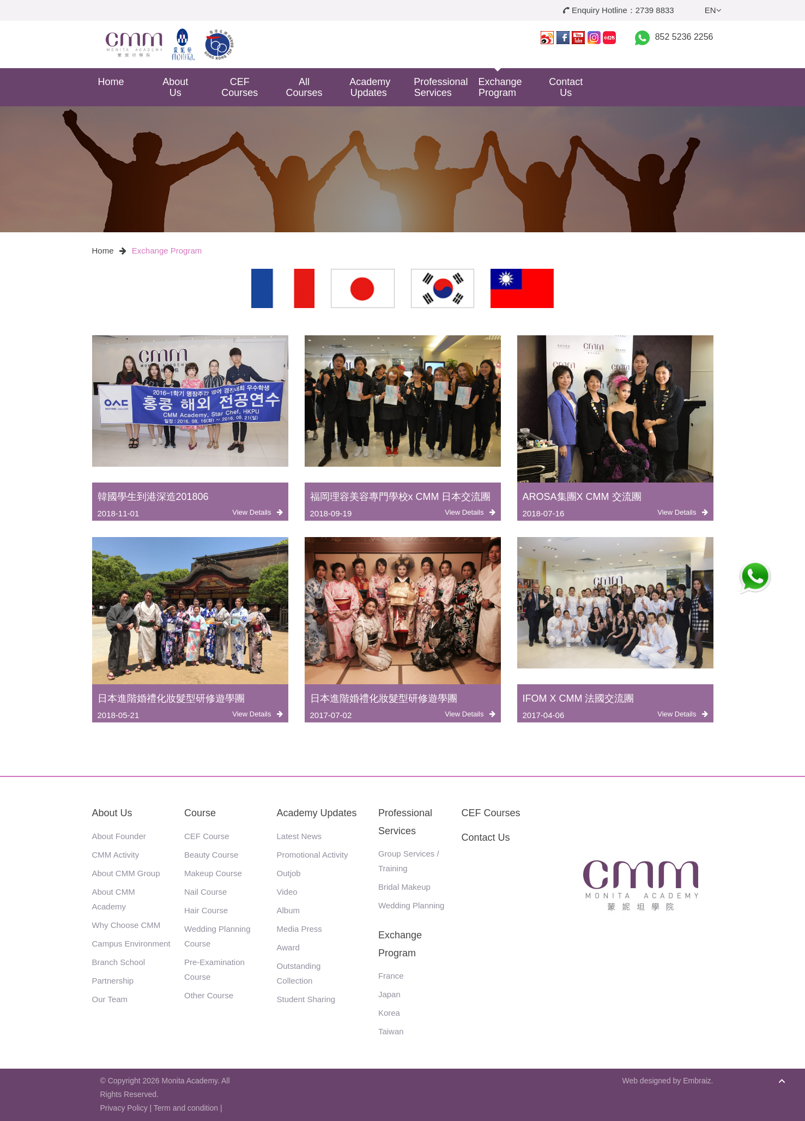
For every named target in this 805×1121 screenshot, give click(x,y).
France (391, 975)
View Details (257, 512)
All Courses (304, 87)
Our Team (110, 999)
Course (200, 812)
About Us (175, 87)
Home (111, 81)
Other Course (208, 995)
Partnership (113, 980)
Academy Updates (369, 87)
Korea (389, 1012)
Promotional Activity (312, 854)
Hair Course (206, 910)
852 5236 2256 (684, 36)
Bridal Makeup (404, 886)
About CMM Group (126, 873)
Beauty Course (211, 854)
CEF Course (206, 836)
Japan (389, 994)
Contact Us (566, 87)
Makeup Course (213, 873)
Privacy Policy (124, 1108)
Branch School (119, 962)
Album (288, 910)
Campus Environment (131, 943)
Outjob (289, 873)
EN (713, 10)
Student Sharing (306, 999)
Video (287, 891)
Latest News (299, 836)
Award (288, 947)
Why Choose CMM (126, 925)
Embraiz (697, 1080)
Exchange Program (500, 87)
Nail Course (205, 891)
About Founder (119, 836)
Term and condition (186, 1108)
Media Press (299, 928)
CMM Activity (116, 854)
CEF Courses (239, 87)
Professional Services (437, 87)
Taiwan (391, 1031)
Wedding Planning (411, 905)
